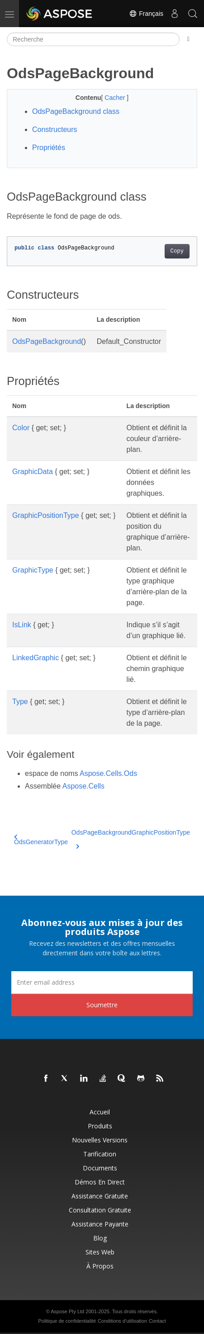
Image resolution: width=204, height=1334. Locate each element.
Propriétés (48, 147)
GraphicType (32, 570)
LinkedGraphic (35, 658)
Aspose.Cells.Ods (108, 773)
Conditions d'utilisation (122, 1321)
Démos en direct (100, 1182)
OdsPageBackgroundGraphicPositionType (130, 838)
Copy (177, 251)
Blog (100, 1238)
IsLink (21, 625)
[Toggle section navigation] (188, 39)
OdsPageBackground (46, 341)
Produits (100, 1126)
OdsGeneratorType (41, 839)
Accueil (100, 1112)
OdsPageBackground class (75, 111)
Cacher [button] (115, 97)
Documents (100, 1168)
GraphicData (32, 471)
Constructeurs (54, 129)
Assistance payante (99, 1224)
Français (146, 13)
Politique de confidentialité (67, 1321)
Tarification (99, 1154)
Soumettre (102, 1004)
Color (20, 428)
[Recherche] (93, 39)
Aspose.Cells (83, 786)
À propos (100, 1266)
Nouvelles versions (100, 1140)
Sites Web (99, 1252)
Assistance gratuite (99, 1196)
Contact (157, 1321)
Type (20, 701)
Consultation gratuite (100, 1210)
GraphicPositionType (45, 515)
